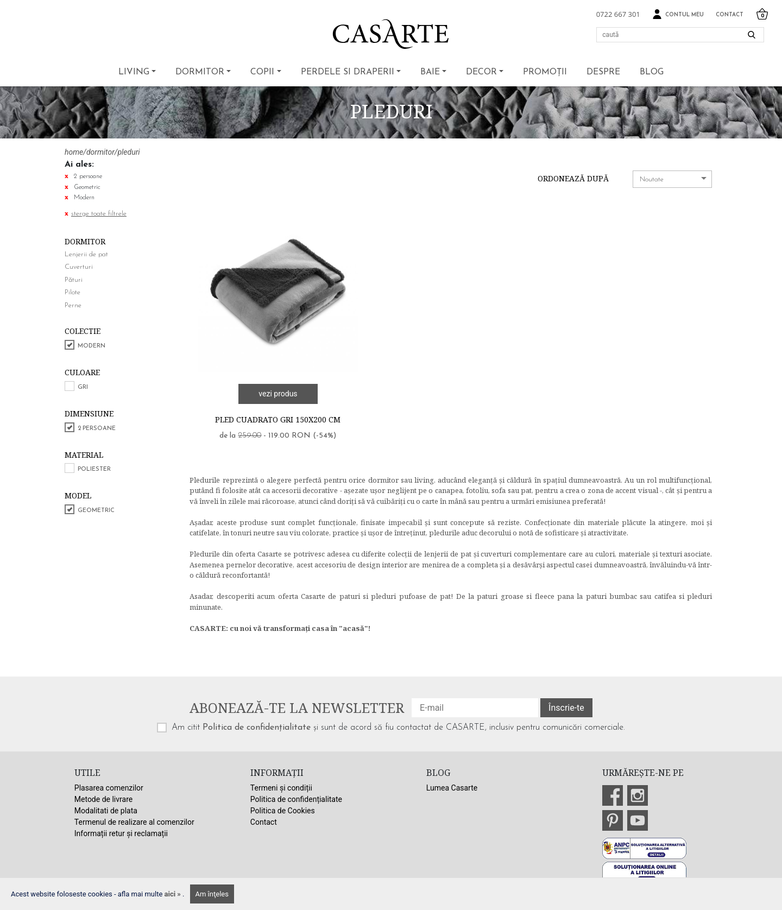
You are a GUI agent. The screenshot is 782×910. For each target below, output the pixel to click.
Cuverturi (79, 266)
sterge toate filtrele (99, 213)
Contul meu (678, 14)
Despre (603, 72)
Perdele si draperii (347, 72)
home (74, 152)
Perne (73, 305)
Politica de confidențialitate (257, 727)
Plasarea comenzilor (108, 787)
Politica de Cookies (282, 810)
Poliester (94, 469)
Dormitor (199, 72)
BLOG (652, 72)
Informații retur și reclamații (121, 833)
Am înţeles (212, 894)
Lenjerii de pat (86, 254)
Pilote (72, 292)
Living (133, 72)
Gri (83, 387)
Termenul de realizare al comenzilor (134, 822)
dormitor (100, 152)
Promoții (545, 72)
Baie (430, 72)
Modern (91, 346)
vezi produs (277, 393)
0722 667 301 (618, 14)
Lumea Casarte (451, 787)
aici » (174, 894)
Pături (74, 279)
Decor (481, 72)
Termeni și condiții (281, 787)
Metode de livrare (103, 799)
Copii (262, 72)
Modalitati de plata (105, 810)
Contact (729, 15)
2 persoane (97, 429)
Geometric (96, 511)
